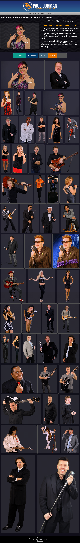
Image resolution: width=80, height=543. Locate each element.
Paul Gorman (45, 538)
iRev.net (51, 13)
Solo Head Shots (46, 17)
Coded (37, 538)
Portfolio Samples (14, 17)
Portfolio (36, 13)
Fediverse (40, 541)
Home (28, 13)
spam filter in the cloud (40, 539)
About (43, 13)
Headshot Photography (30, 17)
